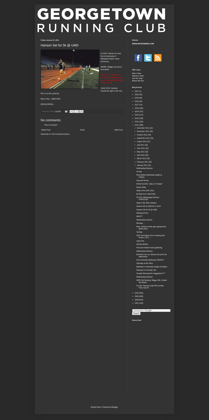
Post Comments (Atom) (60, 134)
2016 (137, 108)
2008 (137, 300)
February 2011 (143, 162)
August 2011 (142, 141)
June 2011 (141, 148)
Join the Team (137, 78)
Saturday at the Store (144, 263)
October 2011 (142, 135)
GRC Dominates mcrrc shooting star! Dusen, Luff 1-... (150, 236)
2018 (137, 101)
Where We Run (138, 81)
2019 (137, 98)
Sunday (139, 232)
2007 (137, 303)
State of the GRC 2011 (145, 191)
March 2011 (142, 158)
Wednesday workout (144, 220)
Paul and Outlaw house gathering (149, 248)
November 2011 (143, 131)
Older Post (118, 130)
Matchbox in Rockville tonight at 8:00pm (151, 267)
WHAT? (139, 216)
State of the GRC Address (146, 203)
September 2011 (143, 138)
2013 (137, 118)
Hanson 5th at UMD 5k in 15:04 (148, 206)
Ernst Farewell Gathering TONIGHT (150, 260)
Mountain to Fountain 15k (146, 270)
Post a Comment (50, 125)
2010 (137, 293)
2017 (137, 105)
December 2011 (143, 128)
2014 (137, 115)
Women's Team (138, 76)
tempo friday (141, 187)
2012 (137, 122)
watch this (140, 241)
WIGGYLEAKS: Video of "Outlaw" (149, 184)
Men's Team (136, 73)
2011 (137, 125)
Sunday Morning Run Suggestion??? (150, 273)
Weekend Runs (142, 213)
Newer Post (45, 130)
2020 (137, 95)
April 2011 (141, 155)
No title (139, 172)
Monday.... (140, 223)
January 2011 (142, 165)
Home (82, 130)
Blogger (115, 407)
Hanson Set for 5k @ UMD (146, 210)
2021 (137, 91)
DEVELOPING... (142, 244)
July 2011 (141, 145)
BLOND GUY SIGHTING (146, 194)
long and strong (142, 180)
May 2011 (141, 152)
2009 (137, 296)
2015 (137, 112)
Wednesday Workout (144, 168)
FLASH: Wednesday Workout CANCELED (147, 198)
